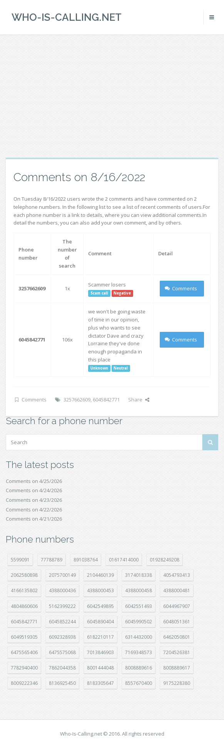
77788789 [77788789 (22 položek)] (51, 559)
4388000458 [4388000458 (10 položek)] (138, 590)
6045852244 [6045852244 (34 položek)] (62, 621)
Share (138, 399)
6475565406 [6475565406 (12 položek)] (24, 652)
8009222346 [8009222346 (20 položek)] (24, 683)
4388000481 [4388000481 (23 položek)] (176, 590)
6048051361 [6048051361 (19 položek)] (176, 621)
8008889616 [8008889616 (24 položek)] (138, 667)
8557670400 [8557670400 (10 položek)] (138, 683)
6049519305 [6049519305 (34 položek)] (24, 637)
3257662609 (77, 399)
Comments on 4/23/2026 (34, 499)
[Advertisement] (112, 96)
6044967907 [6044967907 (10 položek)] (176, 606)
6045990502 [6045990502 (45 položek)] (138, 621)
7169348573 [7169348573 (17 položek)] (138, 652)
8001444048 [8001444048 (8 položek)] (100, 667)
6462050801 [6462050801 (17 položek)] (176, 637)
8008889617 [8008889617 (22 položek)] (176, 667)
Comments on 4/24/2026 (34, 490)
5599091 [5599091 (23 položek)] (20, 559)
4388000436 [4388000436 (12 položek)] (62, 590)
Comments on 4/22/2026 (34, 509)
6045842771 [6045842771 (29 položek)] (24, 621)
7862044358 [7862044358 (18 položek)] (62, 667)
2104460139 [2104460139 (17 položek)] (100, 575)
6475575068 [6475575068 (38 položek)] (62, 652)
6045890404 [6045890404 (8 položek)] (100, 621)
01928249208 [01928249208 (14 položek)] (164, 559)
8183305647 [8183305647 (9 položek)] (100, 683)
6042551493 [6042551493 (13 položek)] (138, 606)
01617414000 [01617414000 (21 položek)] (124, 559)
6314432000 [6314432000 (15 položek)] (138, 637)
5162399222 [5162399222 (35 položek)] (62, 606)
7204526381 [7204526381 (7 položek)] (176, 652)
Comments (181, 288)
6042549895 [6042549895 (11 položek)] (100, 606)
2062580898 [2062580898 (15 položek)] (24, 575)
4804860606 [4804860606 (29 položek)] (24, 606)
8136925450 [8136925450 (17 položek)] (62, 683)
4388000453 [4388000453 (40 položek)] (100, 590)
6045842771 (106, 399)
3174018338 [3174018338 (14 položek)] (138, 575)
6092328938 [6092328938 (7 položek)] (62, 637)
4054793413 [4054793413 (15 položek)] (176, 575)
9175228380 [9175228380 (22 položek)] (176, 683)
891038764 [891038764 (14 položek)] (86, 559)
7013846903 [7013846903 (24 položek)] (100, 652)
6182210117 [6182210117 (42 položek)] (100, 637)
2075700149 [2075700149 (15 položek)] (62, 575)
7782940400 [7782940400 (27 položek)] (24, 667)
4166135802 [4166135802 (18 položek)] (24, 590)
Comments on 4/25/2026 (34, 481)
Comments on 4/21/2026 (34, 518)
